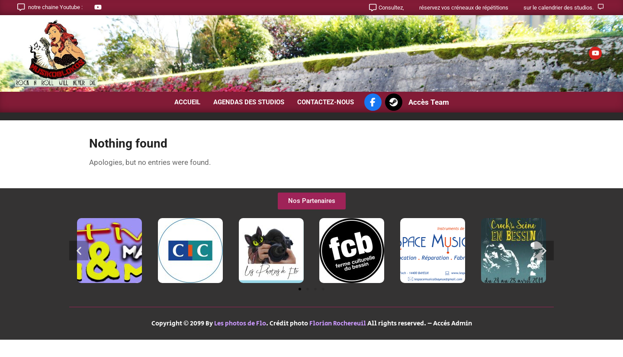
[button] (79, 251)
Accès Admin (452, 323)
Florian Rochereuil (337, 323)
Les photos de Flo (240, 323)
